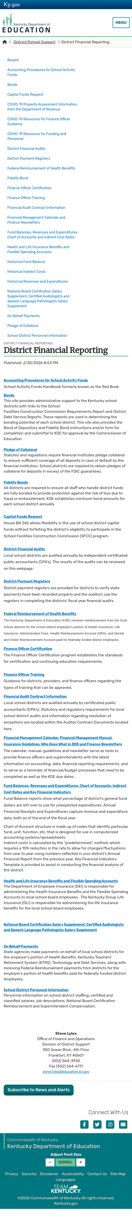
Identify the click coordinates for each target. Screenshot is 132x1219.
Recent (13, 60)
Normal (65, 1173)
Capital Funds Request (27, 91)
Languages (65, 1190)
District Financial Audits (28, 147)
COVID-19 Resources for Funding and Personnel (40, 136)
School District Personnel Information (40, 329)
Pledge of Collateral (24, 321)
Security (29, 1184)
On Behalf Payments (25, 312)
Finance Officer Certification (31, 187)
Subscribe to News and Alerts (39, 1100)
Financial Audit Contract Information (39, 205)
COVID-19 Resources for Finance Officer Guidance (42, 122)
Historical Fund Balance (28, 261)
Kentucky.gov (66, 1214)
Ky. (12, 4)
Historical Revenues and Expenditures (40, 278)
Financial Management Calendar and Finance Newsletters (39, 216)
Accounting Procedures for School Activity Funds (37, 71)
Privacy (11, 1184)
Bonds (13, 82)
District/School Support (34, 42)
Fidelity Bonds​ (17, 475)
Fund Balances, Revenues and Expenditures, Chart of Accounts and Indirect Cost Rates (39, 233)
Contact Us (97, 1184)
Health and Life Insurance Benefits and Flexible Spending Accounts (41, 250)
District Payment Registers (31, 156)
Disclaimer (49, 1184)
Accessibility (73, 1184)
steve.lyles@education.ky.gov (66, 1082)
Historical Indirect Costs (28, 270)
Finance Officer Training (28, 196)
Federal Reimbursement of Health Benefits (37, 167)
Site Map (118, 1184)
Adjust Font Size (66, 1165)
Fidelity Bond (18, 179)
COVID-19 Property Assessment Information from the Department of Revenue (39, 105)
